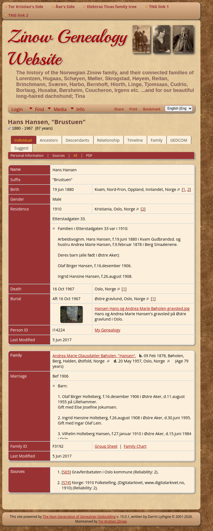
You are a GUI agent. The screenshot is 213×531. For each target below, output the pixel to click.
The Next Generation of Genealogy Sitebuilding (79, 516)
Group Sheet (106, 446)
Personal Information (27, 155)
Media (60, 109)
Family (156, 140)
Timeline (135, 140)
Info (80, 109)
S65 (66, 472)
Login (17, 109)
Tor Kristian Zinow (112, 521)
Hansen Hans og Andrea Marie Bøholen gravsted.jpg (142, 308)
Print (133, 109)
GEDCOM (178, 140)
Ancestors (49, 140)
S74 (66, 482)
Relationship (108, 140)
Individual (23, 140)
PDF (89, 155)
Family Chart (135, 446)
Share (119, 109)
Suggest (21, 148)
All (75, 155)
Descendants (77, 140)
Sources (58, 155)
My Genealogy (107, 330)
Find (39, 109)
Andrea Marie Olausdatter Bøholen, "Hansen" (93, 355)
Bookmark (151, 109)
